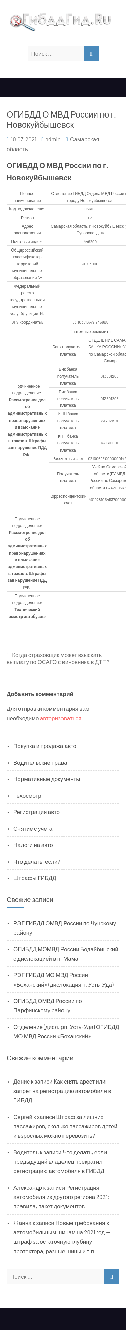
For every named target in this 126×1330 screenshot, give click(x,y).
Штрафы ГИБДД (34, 877)
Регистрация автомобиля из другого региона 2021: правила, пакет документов (61, 1196)
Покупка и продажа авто (44, 745)
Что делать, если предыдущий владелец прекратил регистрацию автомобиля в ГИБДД (60, 1161)
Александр (27, 1187)
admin (53, 139)
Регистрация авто (36, 811)
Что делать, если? (36, 861)
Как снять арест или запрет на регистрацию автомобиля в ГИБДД (62, 1090)
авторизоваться (60, 717)
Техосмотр (27, 795)
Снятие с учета (32, 828)
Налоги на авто (33, 844)
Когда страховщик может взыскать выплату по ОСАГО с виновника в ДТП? (58, 658)
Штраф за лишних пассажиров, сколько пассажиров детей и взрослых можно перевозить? (65, 1126)
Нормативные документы (46, 778)
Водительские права (40, 762)
